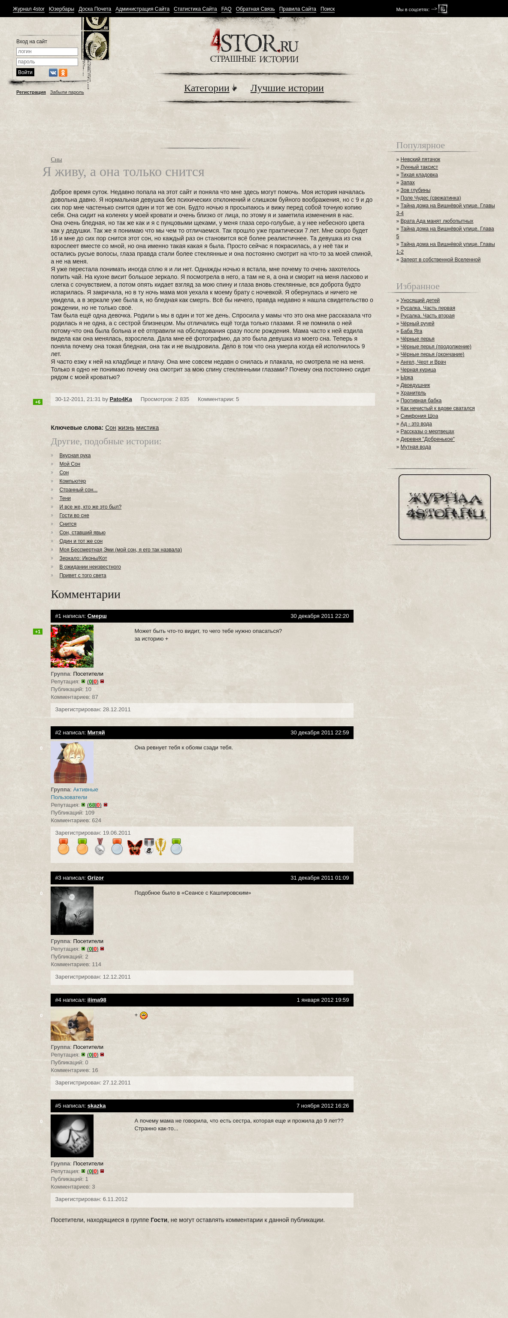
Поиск (328, 9)
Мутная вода (416, 447)
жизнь (126, 427)
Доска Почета (95, 9)
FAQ (226, 9)
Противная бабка (421, 401)
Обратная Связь (255, 9)
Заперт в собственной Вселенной (441, 260)
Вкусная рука (75, 455)
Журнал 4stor (29, 9)
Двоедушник (415, 385)
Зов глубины (416, 190)
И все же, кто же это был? (90, 507)
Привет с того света (82, 575)
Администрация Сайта (142, 9)
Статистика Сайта (195, 9)
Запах (408, 183)
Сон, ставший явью (82, 533)
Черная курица (418, 370)
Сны (56, 159)
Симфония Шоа (419, 416)
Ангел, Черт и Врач (423, 362)
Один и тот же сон (81, 541)
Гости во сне (74, 515)
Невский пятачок (421, 159)
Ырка (407, 377)
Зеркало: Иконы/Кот (83, 558)
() (93, 681)
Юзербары (61, 9)
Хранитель (413, 393)
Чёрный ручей (418, 324)
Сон (110, 427)
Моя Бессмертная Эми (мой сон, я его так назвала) (120, 550)
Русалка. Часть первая (428, 308)
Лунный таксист (419, 167)
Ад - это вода (416, 424)
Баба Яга (412, 331)
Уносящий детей (420, 300)
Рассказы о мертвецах (427, 431)
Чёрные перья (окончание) (433, 354)
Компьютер (72, 481)
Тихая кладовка (419, 175)
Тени (65, 498)
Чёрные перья (418, 339)
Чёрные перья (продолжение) (436, 347)
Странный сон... (78, 490)
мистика (147, 427)
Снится (67, 524)
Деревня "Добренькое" (428, 439)
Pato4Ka (121, 399)
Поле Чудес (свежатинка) (431, 198)
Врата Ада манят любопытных (437, 221)
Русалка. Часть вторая (428, 316)
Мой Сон (69, 464)
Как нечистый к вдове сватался (438, 408)
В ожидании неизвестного (90, 567)
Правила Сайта (297, 9)
